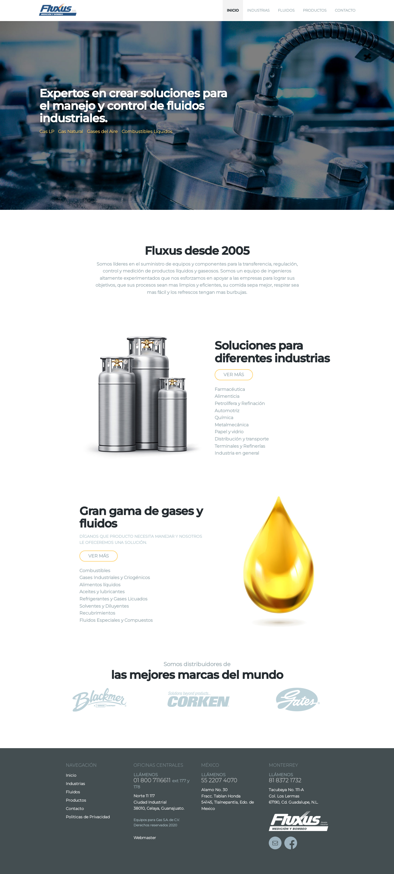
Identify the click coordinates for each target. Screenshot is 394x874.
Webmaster (145, 837)
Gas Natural (70, 131)
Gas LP (46, 131)
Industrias (258, 10)
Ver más (234, 374)
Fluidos (286, 10)
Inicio (233, 10)
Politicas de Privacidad (88, 816)
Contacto (345, 10)
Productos (315, 10)
